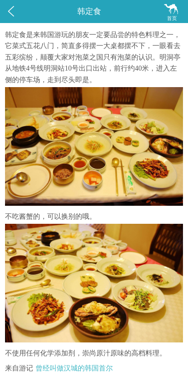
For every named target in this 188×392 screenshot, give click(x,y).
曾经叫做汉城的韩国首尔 (74, 368)
